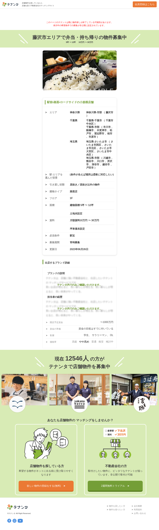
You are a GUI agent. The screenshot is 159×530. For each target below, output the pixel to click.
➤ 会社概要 (137, 506)
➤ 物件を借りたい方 (116, 509)
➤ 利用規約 (137, 509)
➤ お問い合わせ (139, 513)
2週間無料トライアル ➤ (115, 485)
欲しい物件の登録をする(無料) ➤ (46, 485)
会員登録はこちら (145, 4)
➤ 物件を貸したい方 (116, 506)
